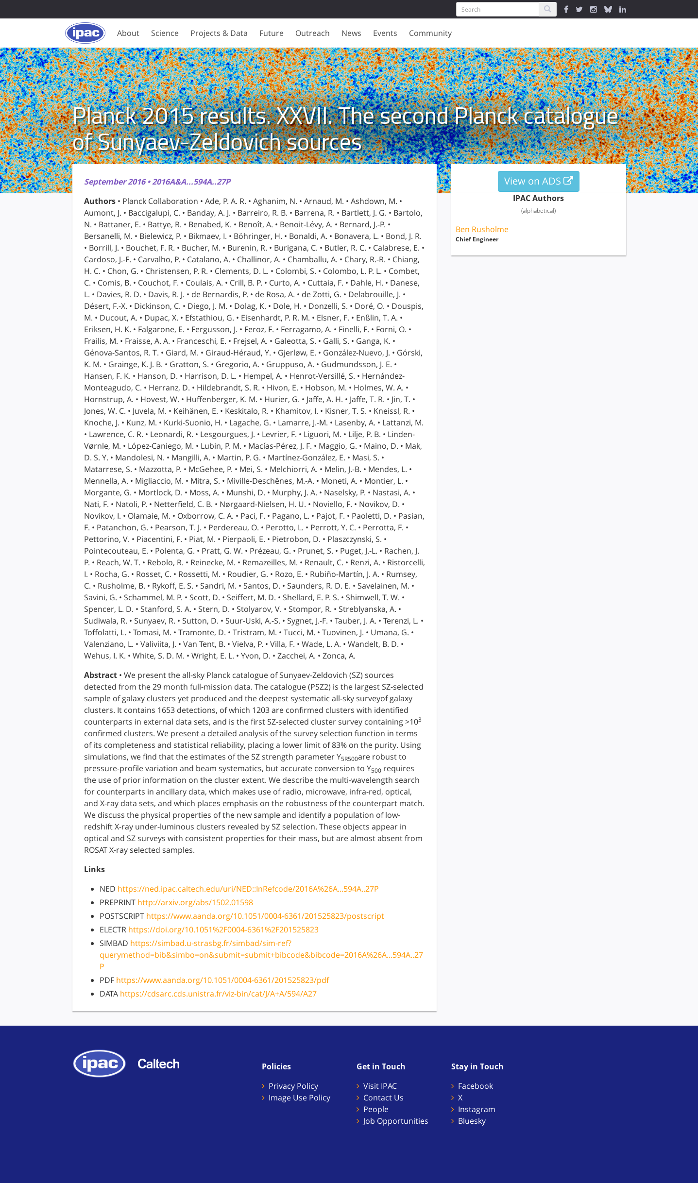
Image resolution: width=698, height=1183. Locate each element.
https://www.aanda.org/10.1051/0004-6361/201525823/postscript (265, 916)
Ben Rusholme (482, 229)
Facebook (475, 1086)
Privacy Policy (293, 1086)
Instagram (476, 1109)
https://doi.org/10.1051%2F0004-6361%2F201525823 (223, 929)
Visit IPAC (380, 1086)
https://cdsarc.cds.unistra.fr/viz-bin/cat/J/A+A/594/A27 (218, 993)
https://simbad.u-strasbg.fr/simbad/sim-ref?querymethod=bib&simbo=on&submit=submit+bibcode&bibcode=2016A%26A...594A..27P (261, 955)
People (376, 1109)
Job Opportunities (395, 1120)
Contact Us (383, 1097)
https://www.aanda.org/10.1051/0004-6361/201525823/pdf (222, 980)
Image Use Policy (299, 1097)
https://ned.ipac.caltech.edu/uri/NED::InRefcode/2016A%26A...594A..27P (248, 888)
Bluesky (472, 1120)
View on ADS (538, 180)
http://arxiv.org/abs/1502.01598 (195, 902)
